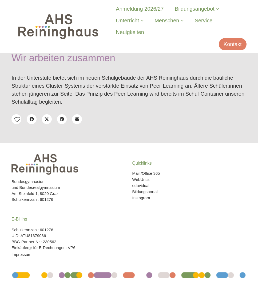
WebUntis (141, 179)
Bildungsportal (145, 191)
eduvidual (140, 185)
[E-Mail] (77, 119)
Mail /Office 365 (146, 173)
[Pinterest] (62, 119)
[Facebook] (32, 119)
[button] (16, 119)
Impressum (21, 254)
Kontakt (233, 44)
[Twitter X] (47, 119)
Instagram (141, 198)
